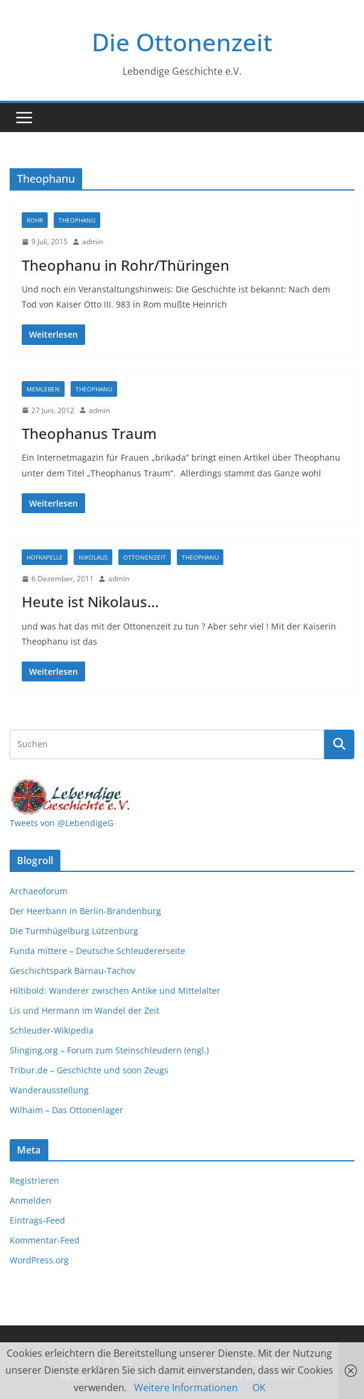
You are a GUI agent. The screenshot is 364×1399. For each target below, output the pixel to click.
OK (259, 1387)
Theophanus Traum (89, 433)
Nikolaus (92, 557)
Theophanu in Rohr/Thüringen (125, 265)
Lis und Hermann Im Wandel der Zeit (84, 1010)
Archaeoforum (39, 891)
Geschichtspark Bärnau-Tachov (72, 970)
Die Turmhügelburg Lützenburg (74, 930)
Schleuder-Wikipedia (52, 1030)
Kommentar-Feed (45, 1240)
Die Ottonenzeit (182, 41)
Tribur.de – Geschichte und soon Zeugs (89, 1070)
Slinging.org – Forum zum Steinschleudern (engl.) (109, 1050)
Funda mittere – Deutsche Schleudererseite (97, 950)
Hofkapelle (45, 557)
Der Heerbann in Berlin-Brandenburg (85, 911)
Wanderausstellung (49, 1090)
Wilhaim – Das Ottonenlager (66, 1110)
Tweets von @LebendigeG (61, 823)
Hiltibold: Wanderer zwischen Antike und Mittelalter (115, 990)
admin (92, 241)
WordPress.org (39, 1260)
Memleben (43, 389)
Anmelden (30, 1200)
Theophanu (77, 220)
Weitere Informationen (186, 1387)
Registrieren (34, 1180)
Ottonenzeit (144, 557)
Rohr (35, 220)
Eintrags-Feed (37, 1220)
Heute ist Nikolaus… (90, 601)
